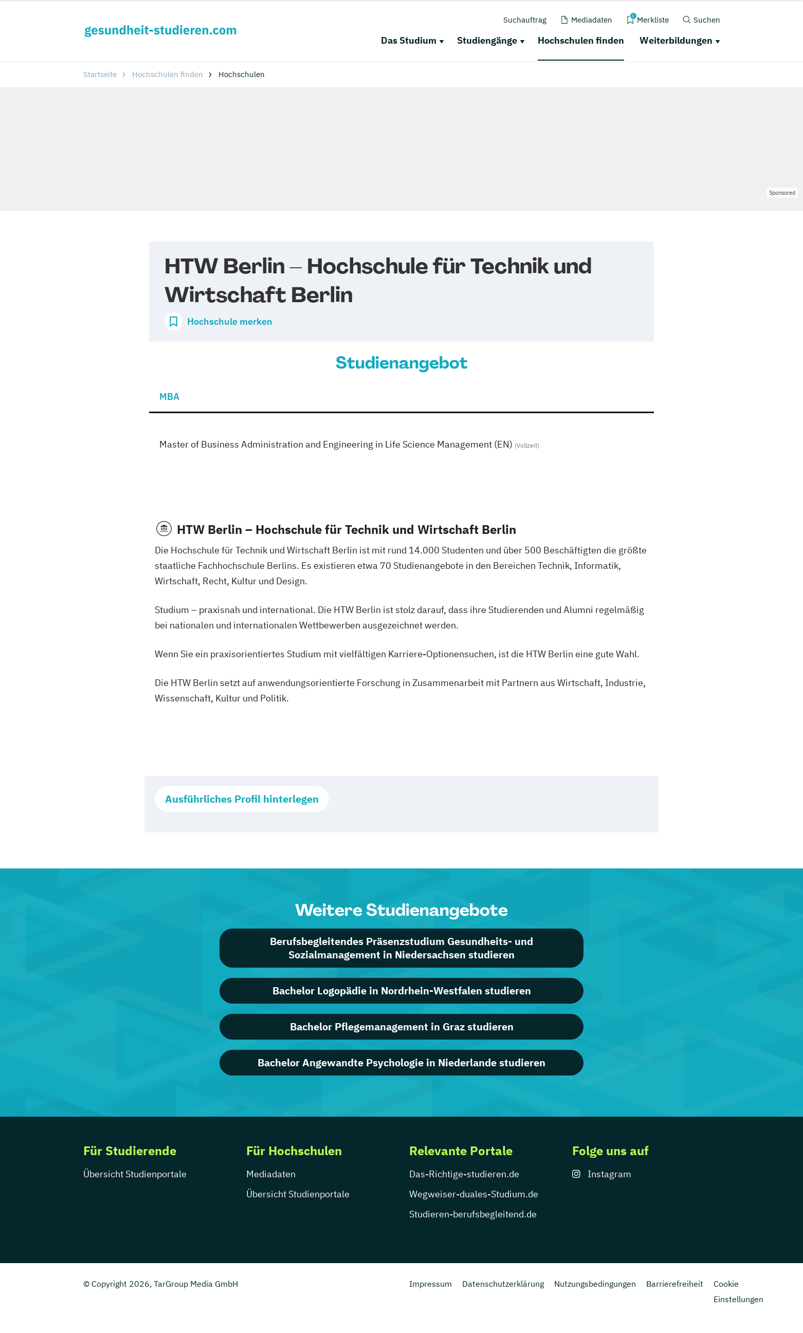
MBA (169, 396)
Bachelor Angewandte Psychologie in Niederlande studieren (401, 1062)
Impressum (430, 1284)
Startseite (100, 74)
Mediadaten (271, 1174)
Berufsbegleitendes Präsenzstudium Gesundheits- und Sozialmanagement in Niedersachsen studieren (401, 947)
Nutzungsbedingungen (595, 1284)
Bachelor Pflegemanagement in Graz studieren (402, 1026)
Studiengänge (487, 40)
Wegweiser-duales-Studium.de (473, 1194)
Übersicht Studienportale (135, 1174)
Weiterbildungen (676, 40)
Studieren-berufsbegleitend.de (473, 1214)
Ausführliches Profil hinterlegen (242, 799)
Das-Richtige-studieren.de (464, 1174)
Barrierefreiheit (674, 1284)
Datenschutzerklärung (503, 1284)
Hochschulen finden (581, 40)
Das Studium (408, 40)
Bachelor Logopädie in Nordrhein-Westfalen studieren (401, 990)
